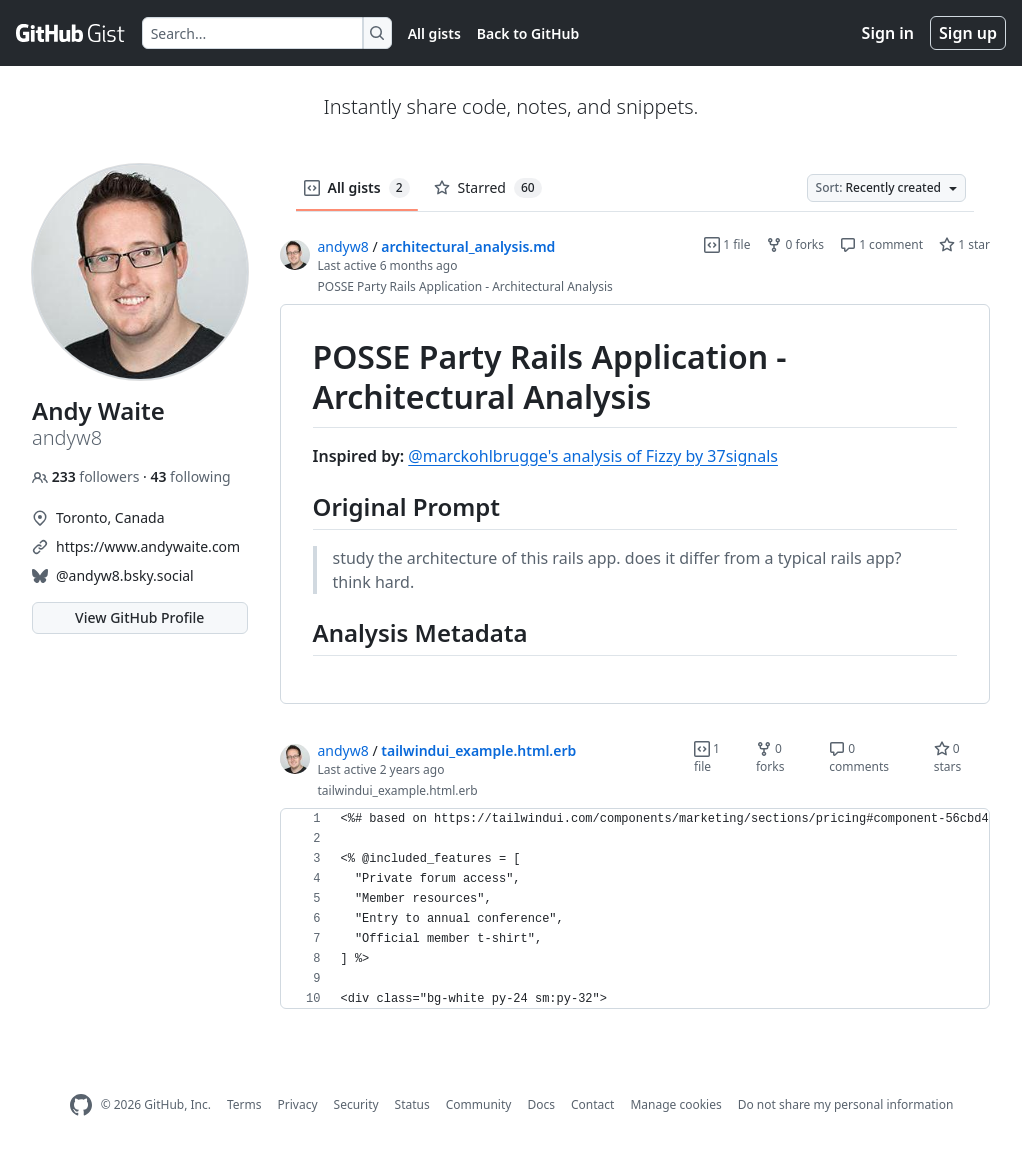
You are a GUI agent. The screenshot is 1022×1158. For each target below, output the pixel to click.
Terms (244, 1104)
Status (412, 1104)
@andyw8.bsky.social (125, 575)
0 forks (795, 244)
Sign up (968, 33)
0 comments (859, 757)
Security (356, 1104)
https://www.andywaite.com (148, 546)
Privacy (298, 1104)
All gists (434, 33)
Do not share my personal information (846, 1104)
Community (479, 1104)
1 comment (881, 244)
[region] (635, 504)
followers (87, 476)
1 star (964, 244)
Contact (592, 1104)
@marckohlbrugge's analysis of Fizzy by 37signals (593, 456)
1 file (727, 244)
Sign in (888, 33)
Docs (541, 1104)
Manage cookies (675, 1104)
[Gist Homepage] (71, 33)
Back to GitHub (528, 33)
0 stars (948, 757)
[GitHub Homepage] (81, 1105)
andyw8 (343, 246)
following (190, 476)
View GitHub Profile (139, 617)
